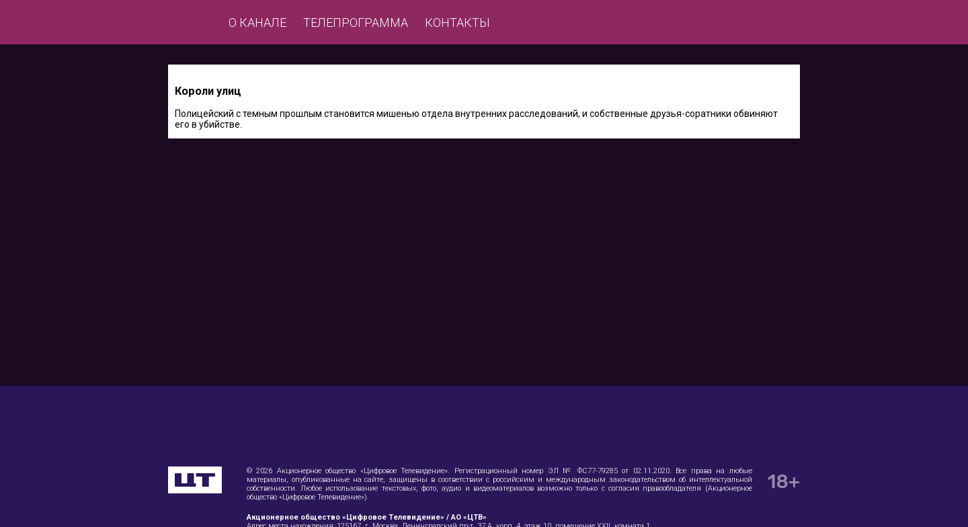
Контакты (457, 22)
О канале (257, 22)
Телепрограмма (355, 22)
